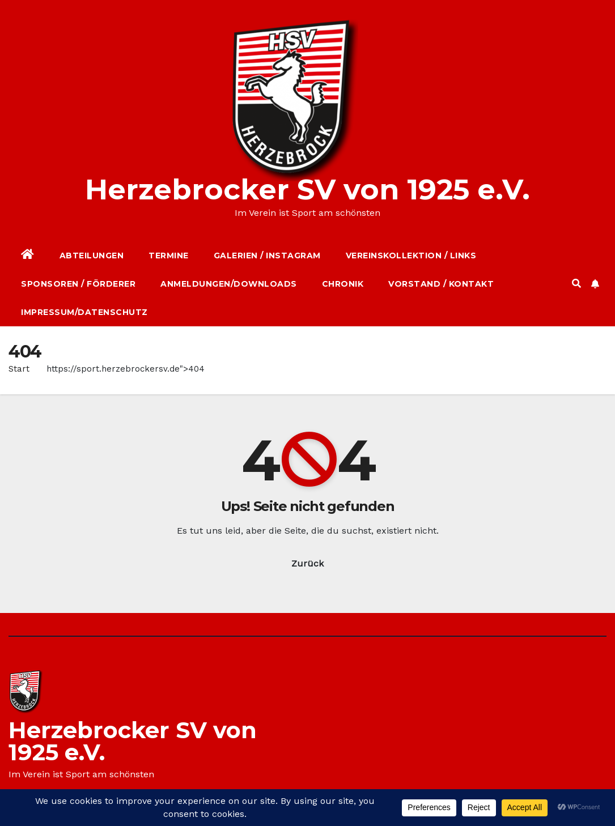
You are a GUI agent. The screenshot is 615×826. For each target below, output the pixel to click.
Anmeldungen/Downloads (228, 284)
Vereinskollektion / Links (411, 255)
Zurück (307, 563)
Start (19, 369)
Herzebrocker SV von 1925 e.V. (307, 189)
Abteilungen (92, 255)
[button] (576, 283)
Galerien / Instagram (267, 255)
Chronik (343, 284)
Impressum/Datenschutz (84, 312)
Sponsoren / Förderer (78, 284)
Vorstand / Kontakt (441, 284)
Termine (169, 255)
